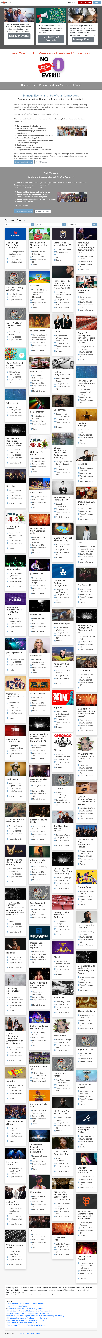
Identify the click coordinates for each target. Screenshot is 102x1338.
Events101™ (71, 2)
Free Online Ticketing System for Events (22, 1323)
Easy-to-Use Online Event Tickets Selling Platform (25, 1308)
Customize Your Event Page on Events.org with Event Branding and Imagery (35, 1316)
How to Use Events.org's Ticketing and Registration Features (29, 1313)
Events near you (36, 1333)
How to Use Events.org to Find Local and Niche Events (27, 1318)
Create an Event (85, 2)
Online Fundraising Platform (17, 1306)
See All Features (42, 162)
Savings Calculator (43, 211)
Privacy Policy (24, 1333)
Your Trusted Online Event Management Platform (25, 1304)
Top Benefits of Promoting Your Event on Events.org (26, 1325)
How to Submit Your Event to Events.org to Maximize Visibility (30, 1311)
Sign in (97, 2)
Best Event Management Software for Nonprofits (25, 1320)
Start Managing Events (23, 162)
